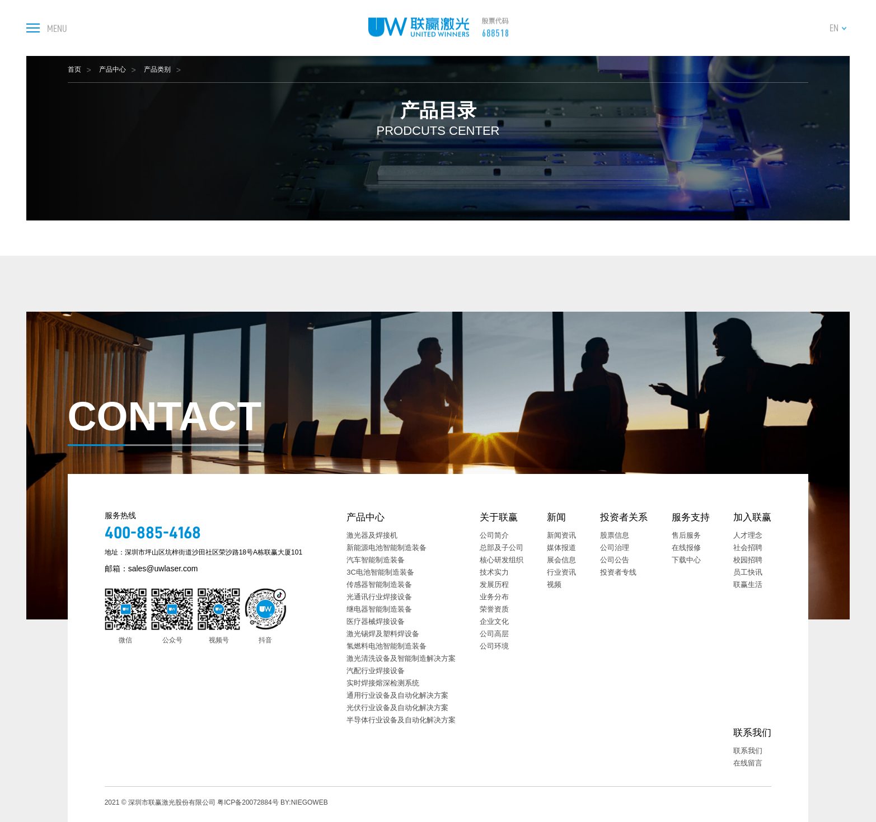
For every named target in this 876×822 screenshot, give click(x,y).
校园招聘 (747, 560)
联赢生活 (747, 584)
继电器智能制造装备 (379, 609)
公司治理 (614, 547)
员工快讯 (747, 572)
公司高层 (494, 634)
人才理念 (747, 535)
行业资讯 (561, 572)
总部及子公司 (501, 547)
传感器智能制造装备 (379, 584)
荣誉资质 (494, 609)
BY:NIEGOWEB (304, 802)
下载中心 (686, 560)
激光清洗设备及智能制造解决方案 (401, 658)
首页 (74, 69)
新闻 (556, 517)
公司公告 (614, 560)
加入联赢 (752, 517)
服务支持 (691, 517)
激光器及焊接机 (371, 535)
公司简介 (494, 535)
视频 (554, 584)
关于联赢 (499, 517)
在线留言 (747, 763)
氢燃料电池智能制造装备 (386, 646)
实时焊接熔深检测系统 (382, 683)
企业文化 (494, 621)
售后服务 (686, 535)
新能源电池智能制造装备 (386, 547)
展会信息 (561, 560)
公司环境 (494, 646)
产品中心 (112, 69)
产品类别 (157, 69)
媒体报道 (561, 547)
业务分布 (494, 597)
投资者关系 (624, 517)
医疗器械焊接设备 (375, 621)
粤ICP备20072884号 (247, 802)
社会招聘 (747, 547)
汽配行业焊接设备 (375, 670)
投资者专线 (618, 572)
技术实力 (494, 572)
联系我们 (752, 732)
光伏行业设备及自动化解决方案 (397, 707)
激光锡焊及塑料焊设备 (382, 634)
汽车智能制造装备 (375, 560)
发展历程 (494, 584)
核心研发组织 (501, 560)
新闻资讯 (561, 535)
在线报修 (686, 547)
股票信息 (614, 535)
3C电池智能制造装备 (380, 572)
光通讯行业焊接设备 (379, 597)
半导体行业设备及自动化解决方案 (401, 720)
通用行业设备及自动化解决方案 (397, 695)
